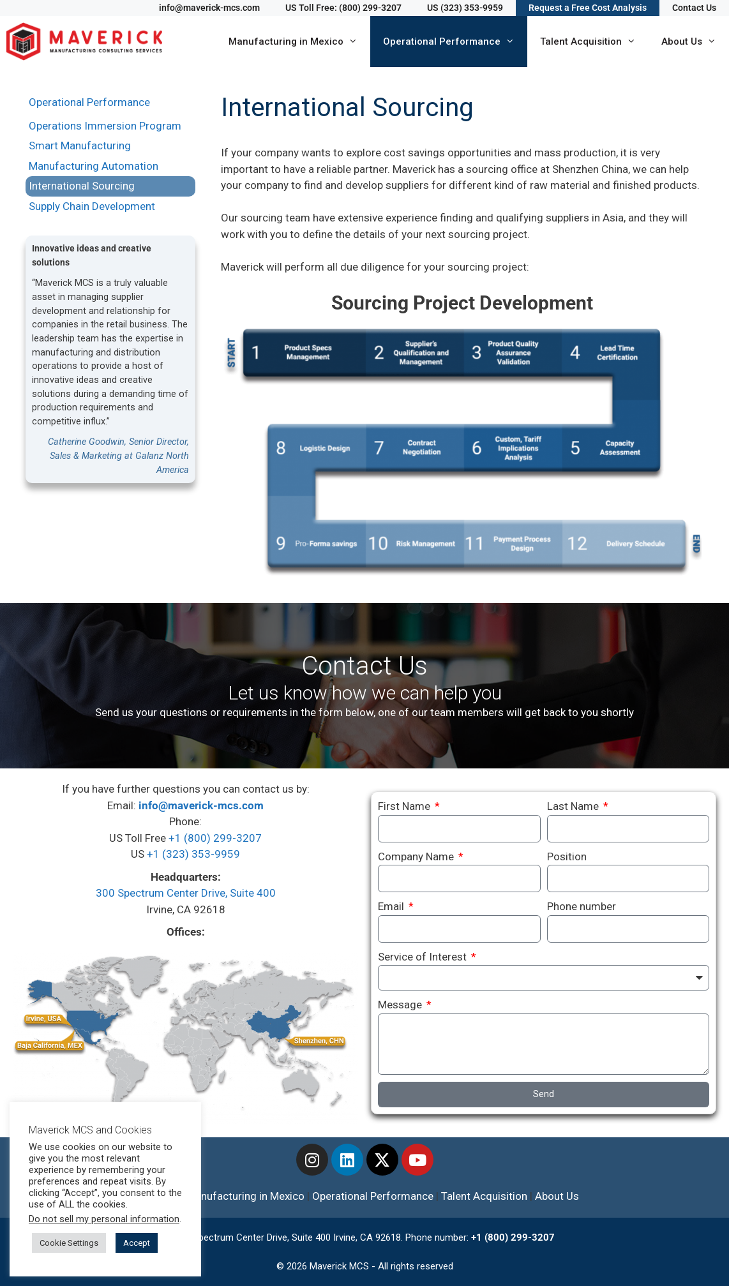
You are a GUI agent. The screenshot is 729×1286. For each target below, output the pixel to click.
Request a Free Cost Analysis (588, 8)
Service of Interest (423, 956)
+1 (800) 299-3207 (215, 838)
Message (401, 1004)
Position (567, 856)
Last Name (574, 806)
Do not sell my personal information (104, 1219)
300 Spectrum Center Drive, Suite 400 (186, 892)
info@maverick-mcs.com (209, 8)
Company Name (417, 856)
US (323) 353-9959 (465, 8)
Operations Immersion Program (105, 125)
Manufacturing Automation (93, 166)
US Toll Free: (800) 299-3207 (343, 8)
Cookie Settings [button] (69, 1243)
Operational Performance (455, 41)
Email (392, 906)
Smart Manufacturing (80, 145)
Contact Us (694, 8)
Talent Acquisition (594, 41)
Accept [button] (136, 1243)
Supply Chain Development (92, 206)
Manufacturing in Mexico (299, 41)
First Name (405, 806)
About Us (695, 41)
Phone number (581, 906)
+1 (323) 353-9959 (193, 854)
